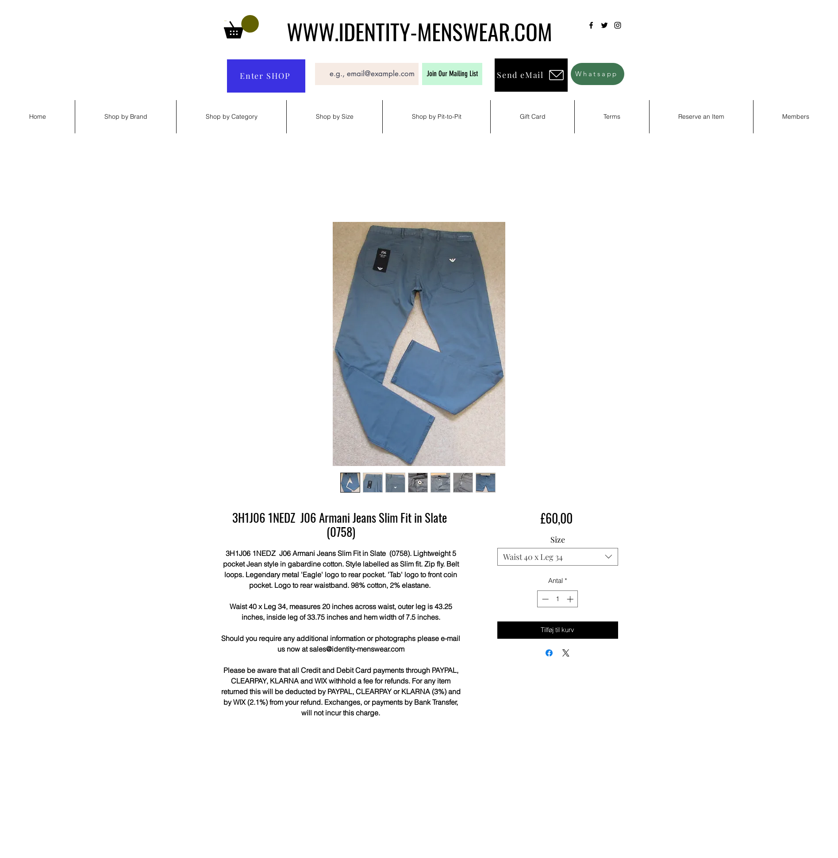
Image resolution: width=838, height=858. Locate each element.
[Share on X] (566, 653)
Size (557, 539)
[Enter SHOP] (266, 76)
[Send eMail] (531, 75)
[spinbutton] (557, 599)
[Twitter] (604, 25)
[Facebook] (591, 25)
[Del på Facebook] (549, 653)
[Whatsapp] (597, 74)
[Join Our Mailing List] (452, 74)
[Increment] (571, 599)
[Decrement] (544, 599)
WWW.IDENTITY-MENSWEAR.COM (419, 31)
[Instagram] (617, 25)
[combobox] (557, 557)
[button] (241, 27)
